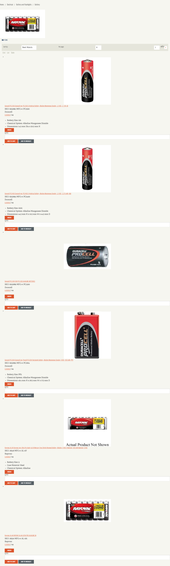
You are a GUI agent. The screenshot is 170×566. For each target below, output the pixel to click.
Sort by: (5, 47)
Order (9, 130)
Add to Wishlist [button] (26, 141)
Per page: (61, 47)
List (8, 53)
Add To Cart (11, 141)
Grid (4, 53)
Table (12, 53)
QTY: (6, 133)
